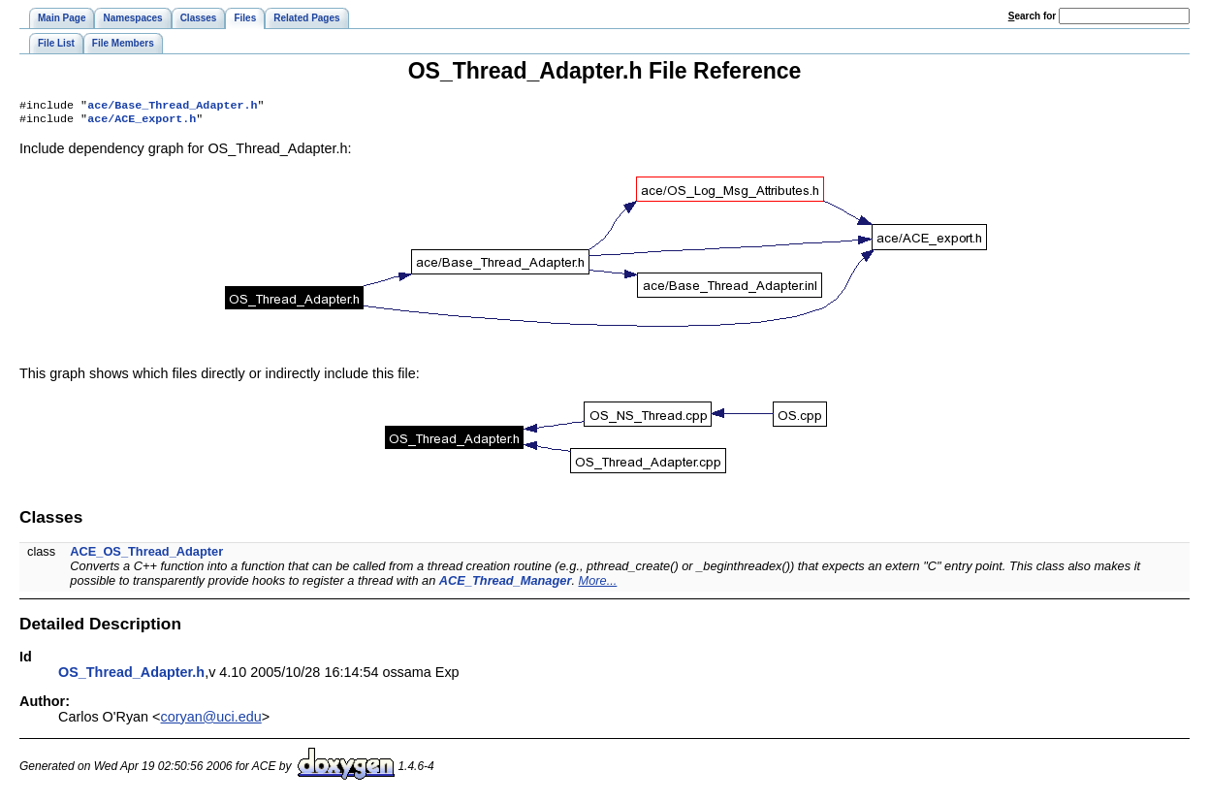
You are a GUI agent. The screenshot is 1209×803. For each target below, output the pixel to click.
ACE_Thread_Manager (505, 584)
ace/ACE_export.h (141, 122)
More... (598, 584)
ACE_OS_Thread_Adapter (146, 555)
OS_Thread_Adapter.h (131, 676)
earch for (1032, 16)
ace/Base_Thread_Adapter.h (172, 106)
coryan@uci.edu (211, 720)
